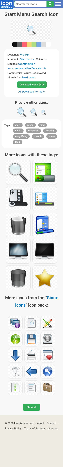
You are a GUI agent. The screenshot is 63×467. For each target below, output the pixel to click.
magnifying (21, 136)
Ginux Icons (27, 59)
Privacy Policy (13, 428)
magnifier (33, 130)
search (38, 136)
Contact (51, 423)
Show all (31, 407)
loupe (18, 130)
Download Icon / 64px (31, 84)
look (17, 142)
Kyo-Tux (24, 54)
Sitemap (53, 428)
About (40, 423)
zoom (52, 136)
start (17, 125)
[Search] (50, 4)
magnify (50, 130)
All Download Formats (31, 91)
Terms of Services (35, 428)
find (43, 125)
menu (30, 125)
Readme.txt (28, 77)
